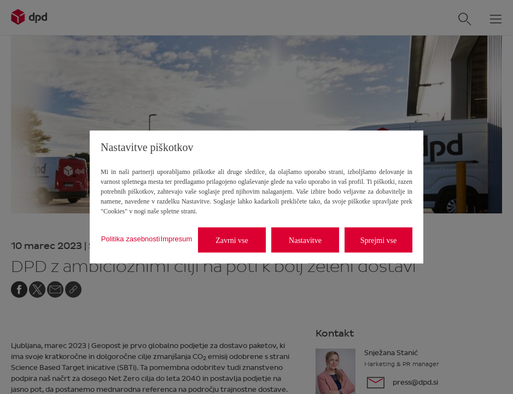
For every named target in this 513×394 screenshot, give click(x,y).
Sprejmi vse (378, 240)
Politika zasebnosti (130, 238)
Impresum (177, 238)
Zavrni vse (231, 240)
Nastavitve (305, 240)
